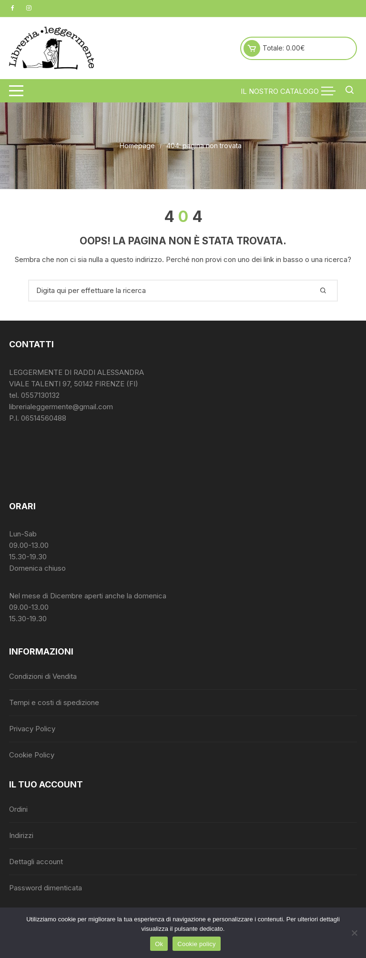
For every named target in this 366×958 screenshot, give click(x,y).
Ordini (18, 809)
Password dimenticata (45, 887)
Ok (159, 944)
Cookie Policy (31, 754)
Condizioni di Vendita (43, 676)
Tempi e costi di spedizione (54, 702)
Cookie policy (196, 944)
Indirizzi (21, 835)
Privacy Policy (32, 728)
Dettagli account (36, 861)
